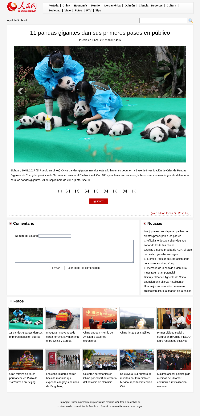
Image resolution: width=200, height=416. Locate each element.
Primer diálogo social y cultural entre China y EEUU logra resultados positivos (174, 336)
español (11, 20)
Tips (98, 10)
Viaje (67, 10)
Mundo (95, 5)
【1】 (60, 191)
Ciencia (144, 5)
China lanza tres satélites (135, 332)
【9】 (134, 191)
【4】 (87, 191)
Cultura (171, 5)
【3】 (77, 191)
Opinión (130, 5)
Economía (80, 5)
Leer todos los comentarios (83, 267)
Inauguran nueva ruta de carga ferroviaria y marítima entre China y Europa (62, 336)
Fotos (78, 10)
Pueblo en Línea (89, 40)
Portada (54, 5)
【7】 (115, 191)
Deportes (157, 5)
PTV (88, 10)
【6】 (106, 191)
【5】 (96, 191)
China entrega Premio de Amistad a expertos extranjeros (98, 336)
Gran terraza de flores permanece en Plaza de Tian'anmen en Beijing (23, 378)
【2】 (67, 191)
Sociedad (54, 10)
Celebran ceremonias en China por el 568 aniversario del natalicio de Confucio (100, 378)
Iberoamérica (112, 5)
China (66, 5)
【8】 (125, 191)
